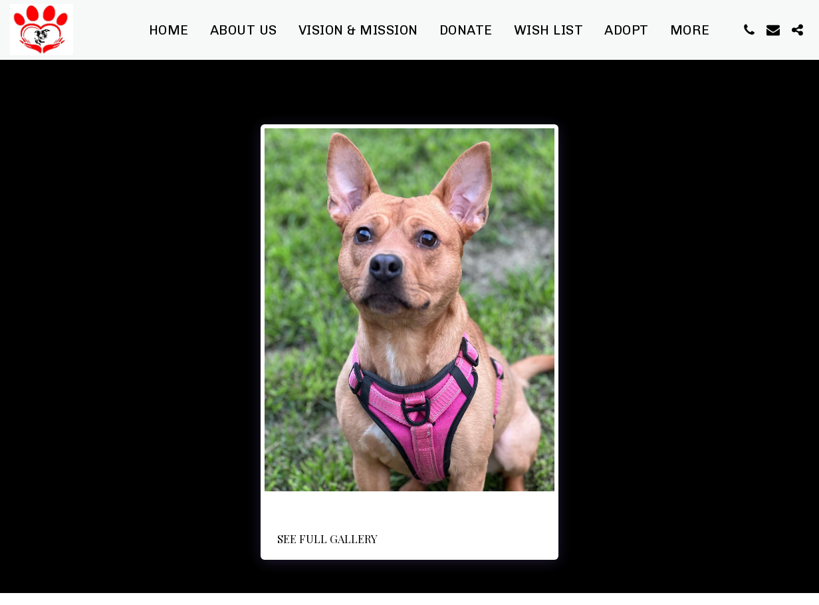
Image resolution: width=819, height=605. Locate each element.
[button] (749, 30)
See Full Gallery (327, 538)
